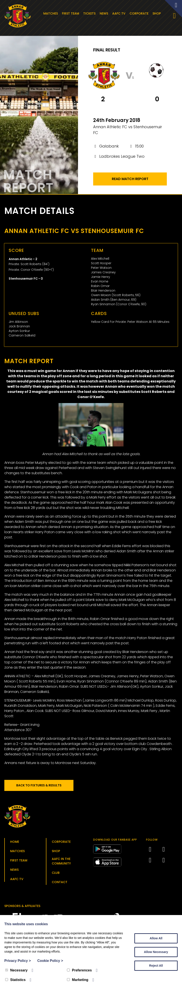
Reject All (156, 965)
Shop (157, 13)
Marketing (77, 980)
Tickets (90, 13)
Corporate (139, 13)
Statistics (15, 980)
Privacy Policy (17, 961)
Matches (51, 13)
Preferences (79, 970)
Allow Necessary (156, 952)
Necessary (16, 970)
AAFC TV (119, 13)
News (105, 13)
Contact (59, 883)
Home (14, 843)
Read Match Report (130, 180)
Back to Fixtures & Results (41, 786)
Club (56, 874)
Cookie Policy (50, 961)
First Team (71, 13)
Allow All (156, 938)
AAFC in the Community (61, 862)
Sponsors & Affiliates (22, 907)
